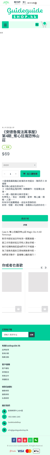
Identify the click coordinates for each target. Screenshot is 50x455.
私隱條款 (5, 398)
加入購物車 (32, 173)
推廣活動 (5, 357)
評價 (25, 224)
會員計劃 (5, 353)
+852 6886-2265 (14, 416)
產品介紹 (25, 218)
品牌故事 (5, 349)
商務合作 (5, 375)
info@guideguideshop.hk (18, 430)
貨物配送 (5, 372)
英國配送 (5, 379)
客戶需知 (5, 368)
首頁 (1, 33)
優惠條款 (5, 390)
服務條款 (5, 394)
